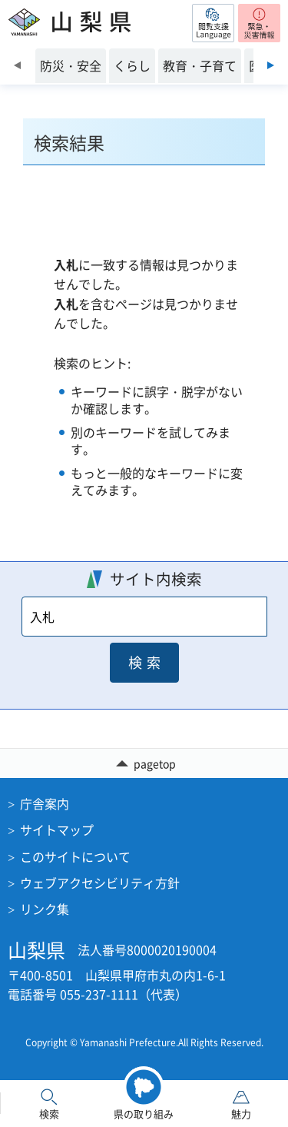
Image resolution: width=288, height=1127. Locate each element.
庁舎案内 (44, 803)
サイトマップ (57, 829)
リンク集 (44, 908)
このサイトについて (75, 856)
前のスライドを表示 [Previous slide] (17, 65)
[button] (213, 23)
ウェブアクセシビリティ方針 (100, 882)
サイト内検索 (156, 578)
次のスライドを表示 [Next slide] (270, 65)
